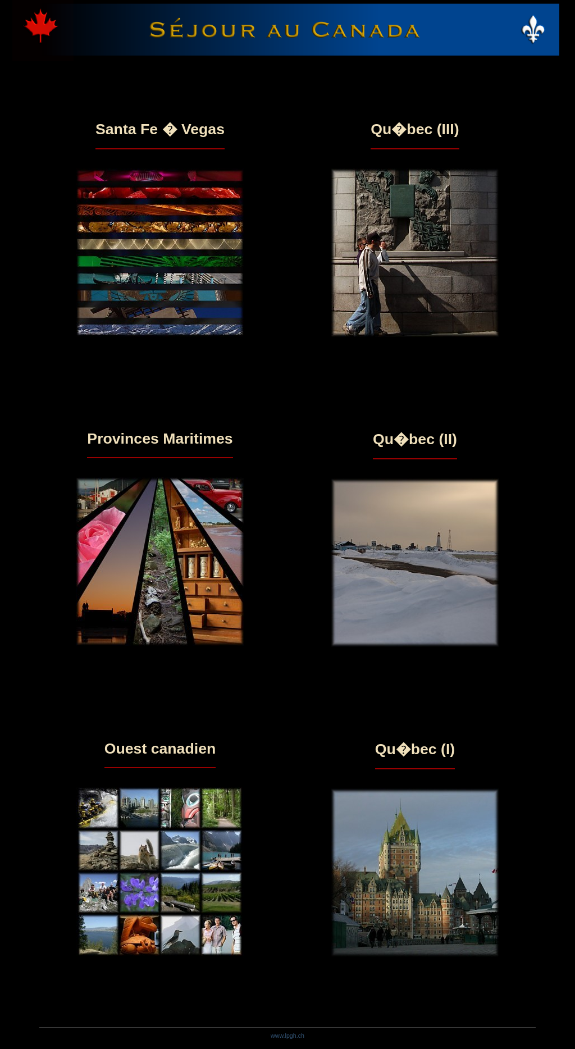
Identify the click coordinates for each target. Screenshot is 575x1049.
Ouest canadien (160, 748)
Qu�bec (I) (415, 749)
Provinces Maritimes (159, 438)
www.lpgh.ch (287, 1035)
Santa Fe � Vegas (160, 129)
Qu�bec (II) (415, 439)
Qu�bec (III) (415, 129)
